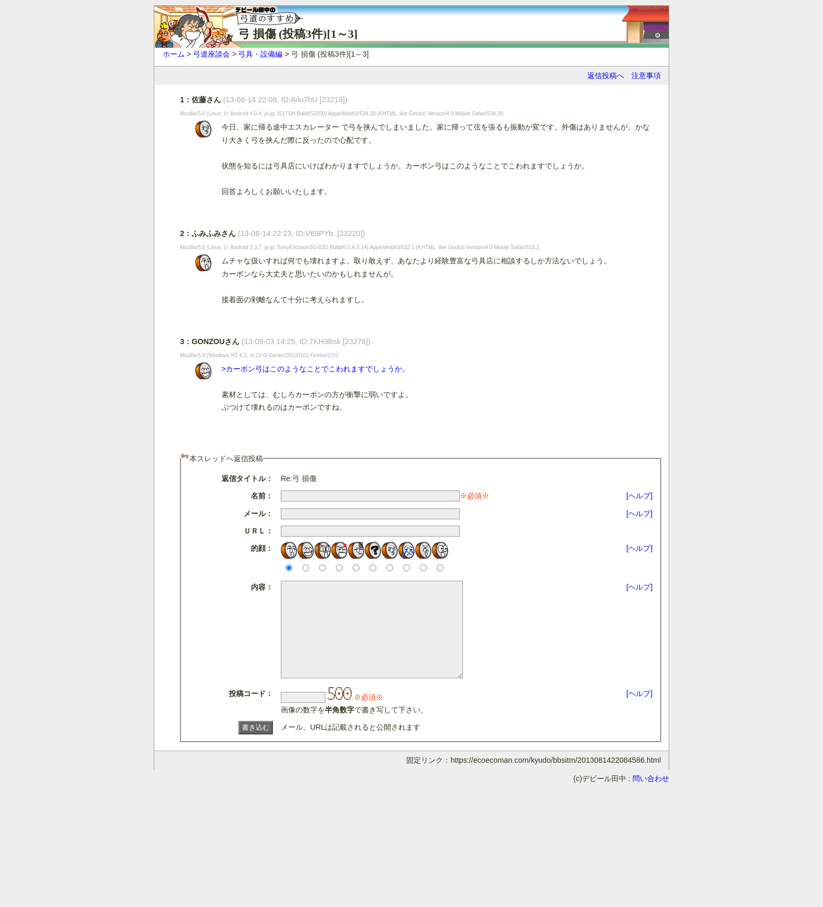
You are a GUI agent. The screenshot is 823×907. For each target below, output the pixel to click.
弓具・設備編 (260, 54)
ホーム (174, 54)
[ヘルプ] (639, 496)
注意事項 (646, 75)
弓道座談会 (211, 54)
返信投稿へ (605, 75)
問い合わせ (650, 797)
